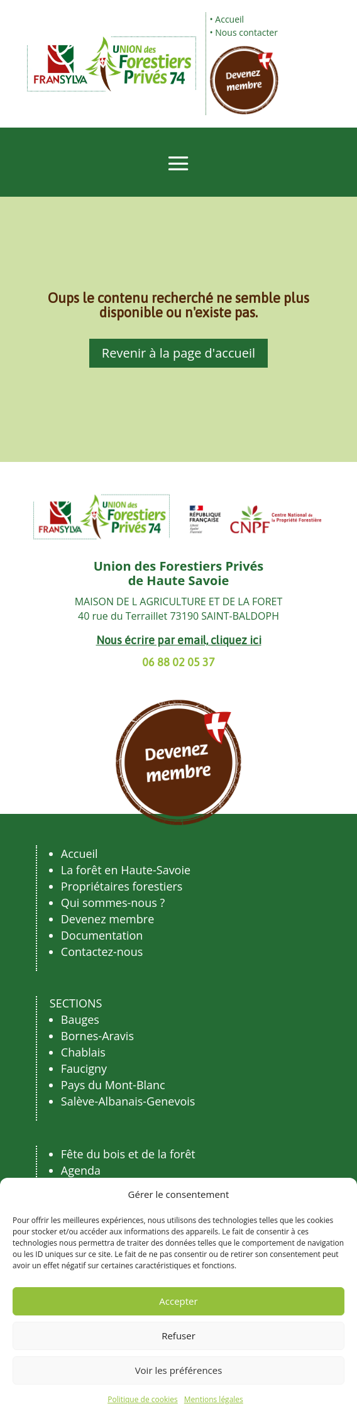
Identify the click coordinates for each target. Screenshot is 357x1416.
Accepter (178, 1301)
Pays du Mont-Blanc (113, 1084)
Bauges (80, 1019)
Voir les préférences (178, 1370)
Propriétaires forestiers (122, 886)
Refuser (178, 1335)
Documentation (102, 935)
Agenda (81, 1170)
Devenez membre (107, 918)
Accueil (229, 19)
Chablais (83, 1052)
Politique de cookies (142, 1399)
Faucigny (84, 1068)
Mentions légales (213, 1399)
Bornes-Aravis (97, 1035)
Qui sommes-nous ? (113, 902)
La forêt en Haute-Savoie (125, 869)
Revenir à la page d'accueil (178, 352)
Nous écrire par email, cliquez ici (178, 640)
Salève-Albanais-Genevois (128, 1101)
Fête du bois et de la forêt (128, 1153)
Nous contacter (246, 32)
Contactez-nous (102, 951)
